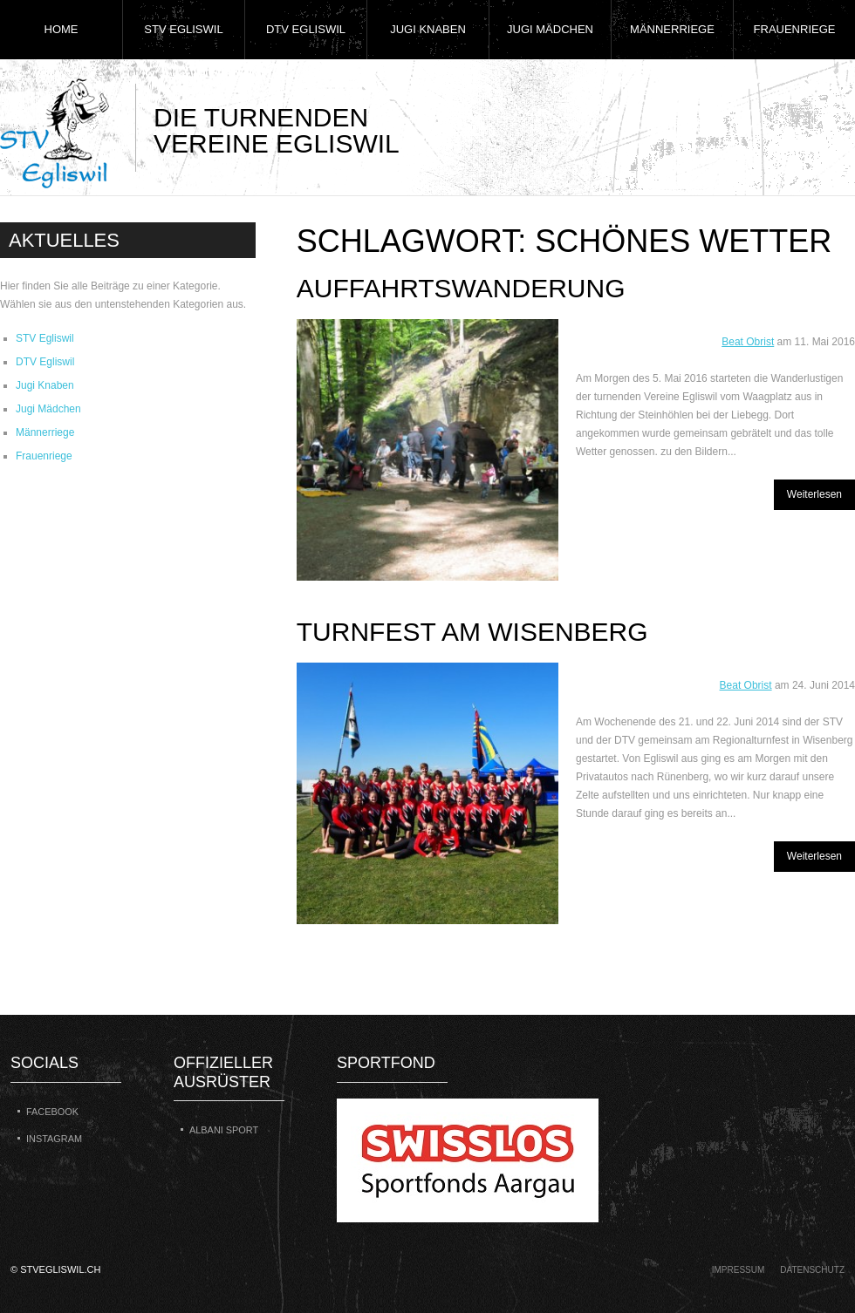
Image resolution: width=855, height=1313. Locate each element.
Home (61, 29)
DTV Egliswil (305, 29)
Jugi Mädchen (550, 29)
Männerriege (672, 29)
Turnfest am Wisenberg (472, 631)
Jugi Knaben (428, 29)
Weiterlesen (814, 494)
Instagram (54, 1138)
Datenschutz (812, 1270)
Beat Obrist (748, 342)
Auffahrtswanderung (461, 288)
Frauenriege (795, 29)
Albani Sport (223, 1130)
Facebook (52, 1111)
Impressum (738, 1270)
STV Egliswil (183, 29)
